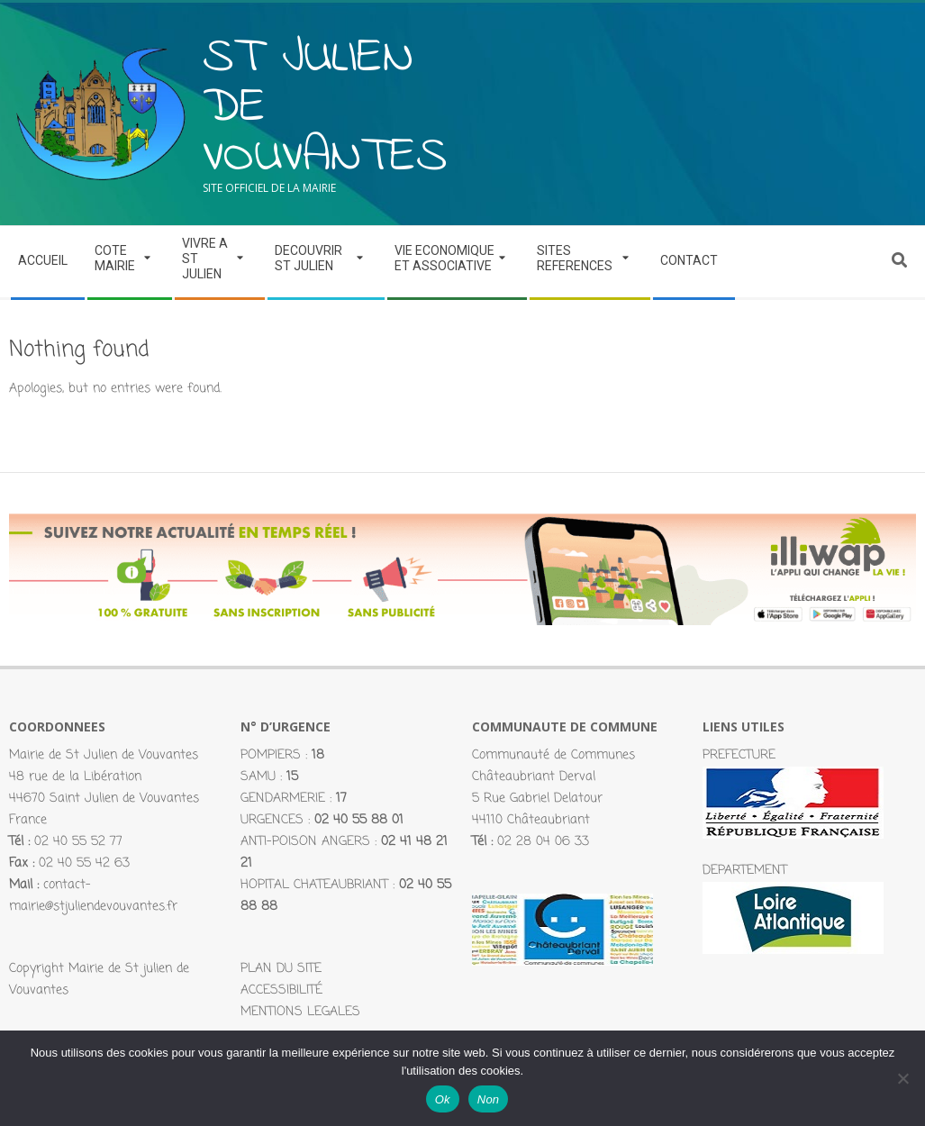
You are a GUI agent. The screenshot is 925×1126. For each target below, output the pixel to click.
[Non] (902, 1078)
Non (488, 1099)
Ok (442, 1099)
